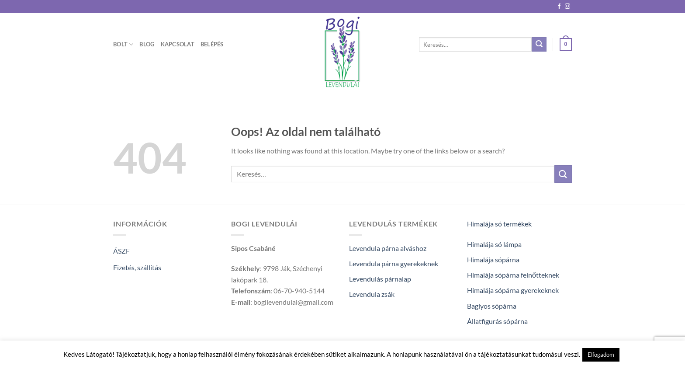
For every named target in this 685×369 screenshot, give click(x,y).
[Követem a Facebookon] (559, 6)
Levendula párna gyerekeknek (393, 263)
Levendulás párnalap (380, 279)
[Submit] (539, 44)
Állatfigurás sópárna (497, 321)
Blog (146, 44)
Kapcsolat (177, 44)
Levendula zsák (371, 294)
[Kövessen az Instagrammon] (567, 6)
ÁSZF (121, 251)
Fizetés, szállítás (137, 267)
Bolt (123, 44)
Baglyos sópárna (491, 306)
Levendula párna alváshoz (387, 248)
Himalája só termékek (499, 223)
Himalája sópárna (493, 259)
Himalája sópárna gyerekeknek (513, 290)
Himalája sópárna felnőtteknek (513, 275)
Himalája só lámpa (494, 244)
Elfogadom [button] (601, 354)
